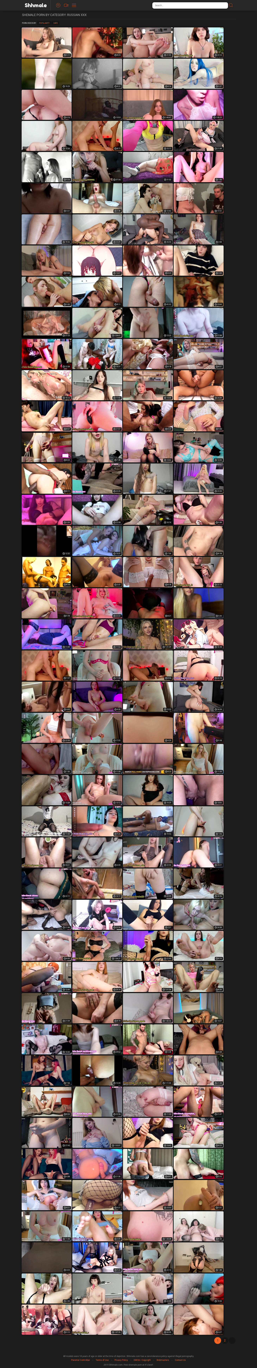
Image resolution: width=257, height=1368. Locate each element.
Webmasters (163, 1360)
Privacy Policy (121, 1360)
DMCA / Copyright (142, 1360)
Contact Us (180, 1360)
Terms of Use (102, 1360)
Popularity (44, 23)
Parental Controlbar (80, 1360)
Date (55, 23)
